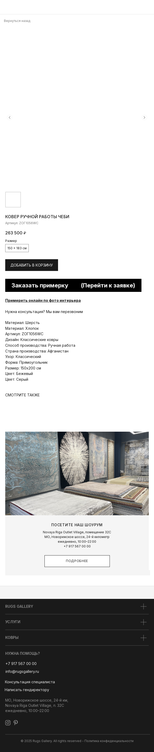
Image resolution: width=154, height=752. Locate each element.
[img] (6, 7)
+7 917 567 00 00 (77, 546)
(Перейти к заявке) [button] (108, 285)
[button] (30, 682)
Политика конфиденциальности (109, 741)
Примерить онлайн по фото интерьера (43, 300)
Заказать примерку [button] (40, 285)
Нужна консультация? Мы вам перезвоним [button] (44, 311)
